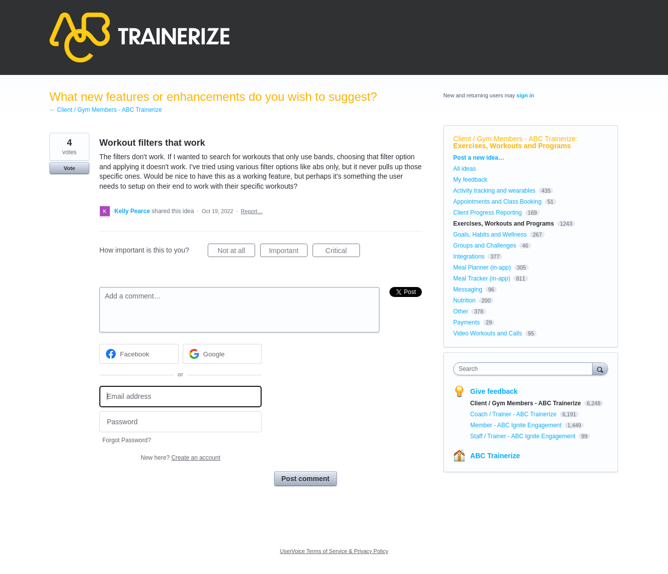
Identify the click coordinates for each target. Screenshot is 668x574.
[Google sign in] (222, 354)
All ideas (464, 168)
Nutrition (464, 300)
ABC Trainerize (495, 456)
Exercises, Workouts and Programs (512, 146)
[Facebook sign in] (139, 354)
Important (288, 252)
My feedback (470, 179)
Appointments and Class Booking (497, 201)
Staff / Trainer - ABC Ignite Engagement (523, 436)
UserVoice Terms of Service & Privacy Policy (334, 551)
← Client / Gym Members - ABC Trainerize (105, 109)
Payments (466, 322)
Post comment (306, 479)
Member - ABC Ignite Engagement (516, 425)
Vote (69, 168)
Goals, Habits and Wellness (490, 234)
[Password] (180, 422)
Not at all (236, 252)
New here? (180, 457)
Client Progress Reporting (487, 212)
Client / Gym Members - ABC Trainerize (514, 139)
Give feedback (494, 391)
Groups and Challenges (484, 245)
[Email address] (180, 396)
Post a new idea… (478, 157)
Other (460, 311)
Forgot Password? (126, 440)
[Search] (600, 368)
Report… (252, 211)
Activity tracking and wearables (494, 190)
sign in (525, 95)
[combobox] (525, 368)
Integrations (469, 256)
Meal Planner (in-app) (482, 267)
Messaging (467, 289)
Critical (343, 252)
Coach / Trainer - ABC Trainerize (514, 414)
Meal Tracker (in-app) (481, 278)
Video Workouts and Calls (487, 333)
